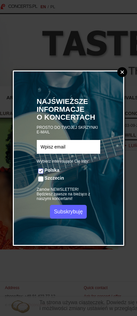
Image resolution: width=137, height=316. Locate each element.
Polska (52, 170)
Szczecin (54, 178)
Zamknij (122, 72)
